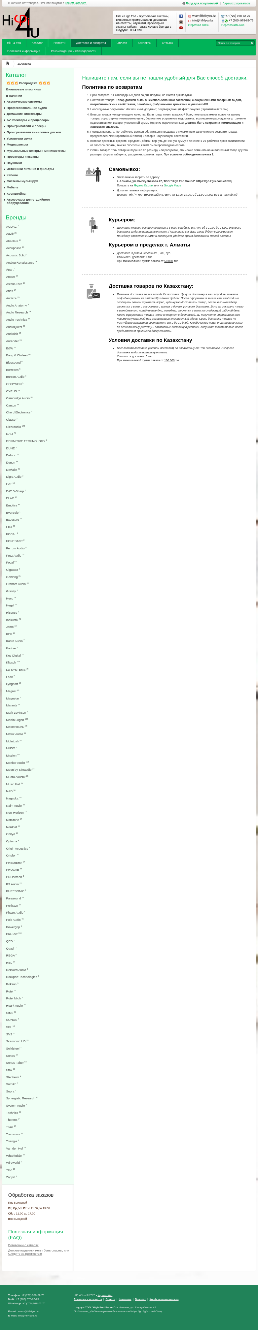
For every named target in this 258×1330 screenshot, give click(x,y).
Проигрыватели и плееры (26, 126)
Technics (13, 1113)
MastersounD (16, 727)
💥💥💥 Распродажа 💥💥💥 (28, 83)
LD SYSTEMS (17, 669)
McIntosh (14, 741)
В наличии (14, 95)
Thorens (13, 1119)
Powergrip (14, 927)
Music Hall (14, 784)
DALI (11, 434)
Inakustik (13, 620)
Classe (12, 419)
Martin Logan (17, 720)
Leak (10, 677)
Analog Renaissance (21, 262)
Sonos (12, 1055)
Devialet (13, 469)
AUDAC (12, 226)
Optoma (12, 841)
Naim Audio (15, 805)
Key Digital (15, 655)
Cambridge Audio (19, 398)
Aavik (11, 234)
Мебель (12, 187)
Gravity (12, 591)
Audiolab (13, 334)
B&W (11, 348)
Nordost (13, 827)
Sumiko (12, 1084)
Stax (10, 1070)
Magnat (12, 691)
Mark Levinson (17, 712)
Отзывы (167, 43)
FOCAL (12, 534)
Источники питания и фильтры (30, 169)
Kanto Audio (15, 641)
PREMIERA (15, 862)
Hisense (12, 612)
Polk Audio (15, 920)
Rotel (11, 991)
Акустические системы (24, 101)
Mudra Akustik (17, 777)
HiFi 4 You (14, 43)
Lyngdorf (13, 684)
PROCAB (14, 869)
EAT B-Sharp (16, 491)
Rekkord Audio (17, 970)
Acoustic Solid (16, 255)
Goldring (13, 577)
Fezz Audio (15, 555)
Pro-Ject (14, 934)
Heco (11, 598)
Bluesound (14, 362)
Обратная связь (198, 25)
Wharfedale (15, 1155)
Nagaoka (13, 798)
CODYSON (15, 384)
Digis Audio (14, 476)
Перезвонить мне (232, 25)
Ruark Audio (16, 1005)
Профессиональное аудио (27, 108)
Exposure (14, 519)
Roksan (12, 984)
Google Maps (172, 185)
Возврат (140, 1299)
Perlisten (13, 905)
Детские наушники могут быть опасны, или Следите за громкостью (38, 1252)
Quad (11, 948)
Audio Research (18, 312)
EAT (10, 484)
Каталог (37, 43)
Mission (12, 755)
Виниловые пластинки (23, 89)
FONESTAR (15, 541)
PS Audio (14, 884)
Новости (59, 43)
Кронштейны (16, 193)
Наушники (14, 163)
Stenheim (13, 1077)
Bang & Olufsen (18, 355)
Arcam (12, 276)
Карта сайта (104, 1295)
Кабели (12, 175)
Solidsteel (14, 1048)
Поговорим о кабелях (23, 1245)
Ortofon (12, 855)
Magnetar (13, 698)
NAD (11, 791)
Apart (11, 269)
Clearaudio (15, 427)
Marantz (13, 705)
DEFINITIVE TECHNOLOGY (26, 441)
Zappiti (12, 1177)
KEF (10, 634)
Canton (12, 405)
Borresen (13, 370)
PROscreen (15, 877)
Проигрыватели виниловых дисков (34, 132)
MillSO (11, 748)
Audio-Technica (18, 319)
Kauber (12, 648)
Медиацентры (17, 144)
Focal (11, 562)
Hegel (11, 605)
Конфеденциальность (164, 1299)
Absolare (13, 241)
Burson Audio (16, 376)
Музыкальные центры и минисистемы (36, 150)
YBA (10, 1170)
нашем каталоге (76, 3)
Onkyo (12, 834)
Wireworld (14, 1162)
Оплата (122, 43)
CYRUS (13, 391)
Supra (11, 1091)
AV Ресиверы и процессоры (28, 120)
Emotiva (13, 505)
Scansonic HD (17, 1041)
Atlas (11, 291)
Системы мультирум (22, 181)
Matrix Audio (16, 734)
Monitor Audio (17, 762)
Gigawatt (13, 569)
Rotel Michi (14, 998)
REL (10, 962)
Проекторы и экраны (23, 156)
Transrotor (14, 1134)
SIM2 (11, 1013)
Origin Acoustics (18, 848)
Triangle (12, 1141)
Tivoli (11, 1127)
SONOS (12, 1020)
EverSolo (13, 512)
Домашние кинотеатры (24, 113)
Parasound (15, 898)
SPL (10, 1027)
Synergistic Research (22, 1098)
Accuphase (15, 248)
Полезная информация (23, 51)
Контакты (144, 43)
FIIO (10, 527)
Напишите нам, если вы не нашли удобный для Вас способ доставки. (165, 78)
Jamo (11, 627)
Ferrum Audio (16, 548)
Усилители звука (19, 138)
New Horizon (16, 812)
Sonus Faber (16, 1062)
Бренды (16, 217)
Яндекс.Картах (143, 185)
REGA (12, 955)
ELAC (11, 498)
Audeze (12, 298)
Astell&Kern (15, 284)
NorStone (14, 820)
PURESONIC (16, 891)
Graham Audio (17, 584)
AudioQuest (15, 327)
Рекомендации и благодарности (73, 51)
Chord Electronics (19, 412)
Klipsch (13, 662)
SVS (10, 1034)
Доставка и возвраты (91, 43)
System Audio (16, 1105)
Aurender (14, 341)
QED (10, 941)
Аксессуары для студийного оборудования (28, 201)
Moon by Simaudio (20, 769)
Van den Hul (16, 1148)
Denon (12, 462)
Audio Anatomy (17, 305)
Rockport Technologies (22, 977)
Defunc (12, 455)
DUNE (11, 448)
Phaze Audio (15, 912)
